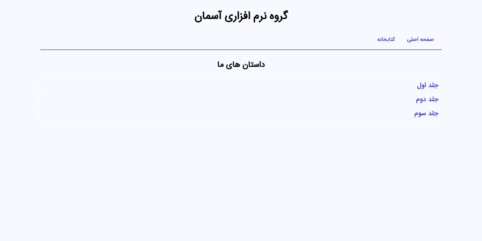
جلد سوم (426, 114)
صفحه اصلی (420, 40)
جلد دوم (427, 100)
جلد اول (427, 86)
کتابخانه (386, 40)
